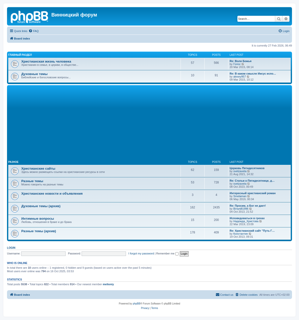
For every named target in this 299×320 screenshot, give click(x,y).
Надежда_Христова (245, 221)
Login (11, 247)
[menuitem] (34, 31)
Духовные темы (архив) (40, 206)
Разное (13, 162)
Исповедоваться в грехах (247, 218)
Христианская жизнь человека (46, 61)
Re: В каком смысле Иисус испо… (253, 73)
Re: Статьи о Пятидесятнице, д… (252, 180)
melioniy (108, 284)
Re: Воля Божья (240, 61)
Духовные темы (34, 74)
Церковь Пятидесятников (247, 168)
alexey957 (239, 76)
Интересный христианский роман (253, 193)
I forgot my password (141, 253)
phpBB (136, 303)
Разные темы (32, 181)
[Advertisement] (149, 124)
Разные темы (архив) (38, 231)
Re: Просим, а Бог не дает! (248, 205)
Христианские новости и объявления (52, 193)
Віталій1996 (240, 208)
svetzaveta (240, 171)
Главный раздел (20, 55)
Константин (240, 233)
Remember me (167, 253)
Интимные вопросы (37, 218)
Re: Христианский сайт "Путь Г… (252, 230)
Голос (237, 64)
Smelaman (240, 196)
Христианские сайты (38, 168)
